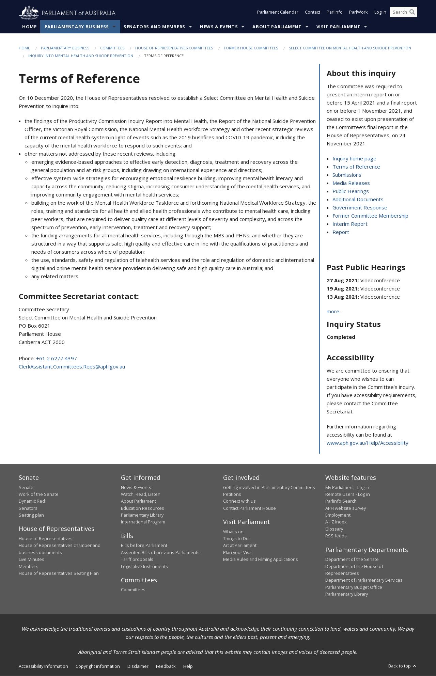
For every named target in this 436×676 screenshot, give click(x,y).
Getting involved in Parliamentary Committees (269, 487)
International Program (143, 522)
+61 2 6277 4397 (56, 358)
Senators (28, 508)
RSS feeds (336, 536)
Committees (112, 48)
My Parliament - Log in (347, 487)
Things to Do (236, 539)
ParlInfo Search (341, 501)
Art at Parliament (239, 546)
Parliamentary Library (142, 515)
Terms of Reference (356, 166)
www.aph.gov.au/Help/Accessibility (367, 443)
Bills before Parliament (144, 546)
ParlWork (358, 13)
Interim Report (350, 224)
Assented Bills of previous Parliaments (160, 552)
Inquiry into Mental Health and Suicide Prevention (80, 56)
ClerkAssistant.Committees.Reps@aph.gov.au (72, 366)
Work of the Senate (39, 494)
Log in (380, 13)
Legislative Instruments (144, 566)
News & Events (219, 27)
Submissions (346, 175)
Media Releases (351, 183)
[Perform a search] (412, 13)
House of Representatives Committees (174, 48)
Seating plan (31, 515)
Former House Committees (251, 48)
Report (340, 232)
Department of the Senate (352, 559)
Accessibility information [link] (43, 666)
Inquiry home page (354, 158)
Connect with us (239, 501)
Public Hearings (350, 191)
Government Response (359, 207)
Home (29, 27)
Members (28, 566)
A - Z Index (336, 522)
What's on (233, 532)
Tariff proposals (137, 559)
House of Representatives (46, 539)
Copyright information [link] (98, 666)
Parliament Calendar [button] (277, 13)
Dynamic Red (32, 501)
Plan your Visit (237, 552)
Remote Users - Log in (347, 494)
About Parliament (276, 27)
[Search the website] (403, 13)
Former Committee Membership (370, 216)
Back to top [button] (402, 666)
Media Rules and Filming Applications (260, 559)
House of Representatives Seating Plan (59, 573)
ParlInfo (335, 13)
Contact (312, 13)
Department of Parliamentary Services (364, 580)
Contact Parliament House (249, 508)
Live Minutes (31, 559)
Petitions (232, 494)
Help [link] (188, 666)
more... (334, 311)
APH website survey (345, 508)
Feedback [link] (166, 666)
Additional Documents (358, 199)
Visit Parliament (338, 27)
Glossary (334, 529)
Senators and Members (154, 27)
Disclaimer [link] (138, 666)
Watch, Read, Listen (140, 494)
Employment (338, 515)
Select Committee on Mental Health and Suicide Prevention (350, 48)
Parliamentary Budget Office (353, 587)
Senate (26, 487)
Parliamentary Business (77, 27)
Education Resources (142, 508)
